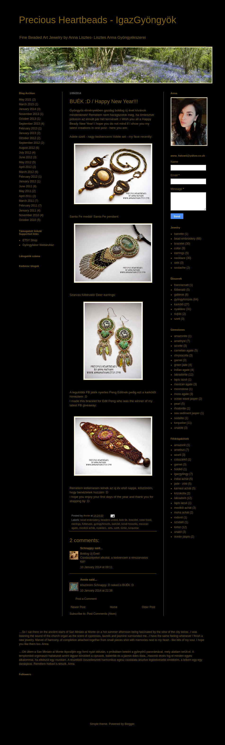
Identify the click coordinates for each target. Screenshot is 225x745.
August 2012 (27, 147)
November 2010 (29, 215)
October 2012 (27, 138)
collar (177, 248)
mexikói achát (87, 527)
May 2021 (25, 99)
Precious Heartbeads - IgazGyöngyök (97, 20)
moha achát (181, 512)
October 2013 (27, 118)
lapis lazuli (180, 379)
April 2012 (25, 167)
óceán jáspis (182, 536)
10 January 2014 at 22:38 (96, 590)
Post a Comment (86, 598)
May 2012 (25, 162)
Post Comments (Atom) (101, 613)
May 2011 (25, 191)
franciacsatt (181, 285)
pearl (177, 403)
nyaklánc (101, 527)
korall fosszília (129, 523)
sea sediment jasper (186, 413)
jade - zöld (180, 483)
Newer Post (78, 607)
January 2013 (27, 133)
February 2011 (28, 205)
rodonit (178, 517)
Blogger (129, 724)
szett (116, 527)
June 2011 (25, 186)
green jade (181, 365)
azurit (177, 454)
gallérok (179, 294)
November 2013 (29, 114)
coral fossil (145, 519)
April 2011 (25, 196)
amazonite (180, 336)
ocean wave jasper (186, 398)
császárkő (180, 459)
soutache (180, 267)
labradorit (180, 498)
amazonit (180, 445)
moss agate (181, 394)
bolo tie (123, 519)
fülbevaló (87, 523)
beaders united (109, 519)
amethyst (180, 341)
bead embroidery (89, 519)
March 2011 (26, 200)
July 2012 (25, 152)
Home (113, 607)
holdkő (178, 469)
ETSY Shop (29, 240)
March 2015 (26, 104)
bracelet (133, 519)
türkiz (124, 527)
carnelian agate (184, 350)
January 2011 (27, 210)
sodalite (179, 418)
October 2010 (27, 220)
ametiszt (179, 449)
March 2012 (26, 172)
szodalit (179, 522)
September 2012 (29, 143)
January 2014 (27, 109)
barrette (179, 234)
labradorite (181, 374)
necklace (179, 258)
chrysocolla (181, 355)
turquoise (133, 527)
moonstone (181, 389)
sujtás (177, 314)
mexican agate (183, 384)
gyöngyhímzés (102, 523)
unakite (178, 427)
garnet (178, 360)
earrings (76, 523)
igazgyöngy (181, 474)
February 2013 (28, 128)
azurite (178, 345)
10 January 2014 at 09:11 (96, 567)
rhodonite (180, 408)
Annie (84, 579)
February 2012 (28, 176)
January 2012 (27, 181)
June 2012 (25, 157)
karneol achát (182, 488)
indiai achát (181, 479)
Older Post (148, 607)
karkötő (116, 523)
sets (110, 527)
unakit (178, 532)
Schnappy (87, 548)
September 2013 (29, 123)
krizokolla (180, 493)
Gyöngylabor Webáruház (38, 245)
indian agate (182, 370)
